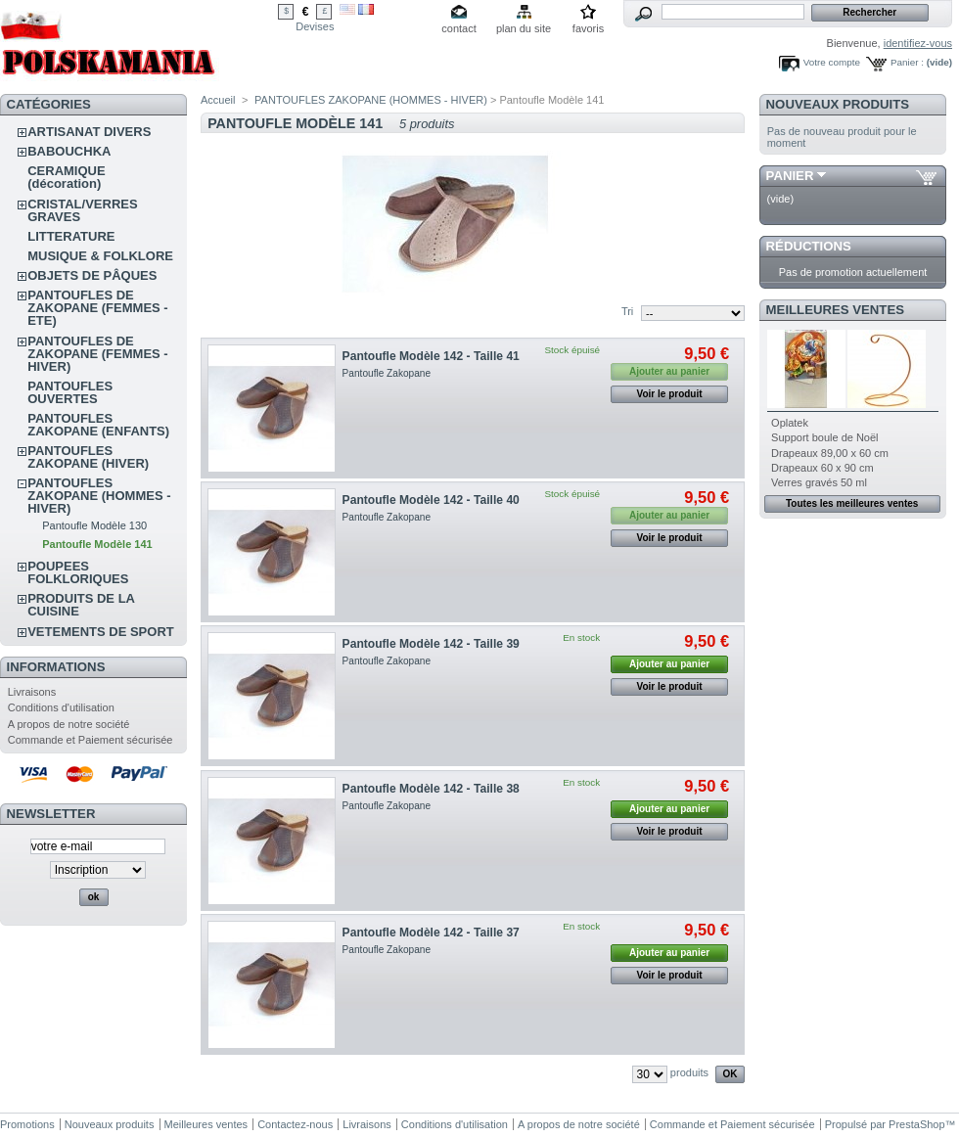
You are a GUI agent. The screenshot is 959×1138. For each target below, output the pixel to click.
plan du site (523, 28)
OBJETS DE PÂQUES (92, 275)
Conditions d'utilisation (61, 707)
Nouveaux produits (838, 104)
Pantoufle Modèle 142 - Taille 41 (431, 356)
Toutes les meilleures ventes (852, 503)
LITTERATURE (70, 236)
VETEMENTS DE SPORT (100, 631)
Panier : (907, 62)
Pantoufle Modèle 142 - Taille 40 (431, 500)
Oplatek (789, 423)
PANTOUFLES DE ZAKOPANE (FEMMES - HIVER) (97, 354)
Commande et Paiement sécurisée (90, 740)
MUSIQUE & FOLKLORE (100, 256)
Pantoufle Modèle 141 (97, 544)
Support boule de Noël (824, 437)
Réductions (808, 246)
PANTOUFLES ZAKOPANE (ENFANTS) (98, 424)
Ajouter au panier (669, 664)
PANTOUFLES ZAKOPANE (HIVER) (88, 457)
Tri (627, 311)
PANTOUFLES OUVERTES (70, 392)
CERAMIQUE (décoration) (66, 177)
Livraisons (32, 692)
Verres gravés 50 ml (819, 482)
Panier (790, 175)
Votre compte (831, 62)
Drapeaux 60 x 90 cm (822, 468)
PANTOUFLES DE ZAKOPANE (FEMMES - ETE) (97, 308)
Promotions (27, 1124)
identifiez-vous (918, 43)
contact (458, 28)
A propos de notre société (69, 724)
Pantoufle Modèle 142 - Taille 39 (431, 644)
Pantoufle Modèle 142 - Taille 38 (431, 789)
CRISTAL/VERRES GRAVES (82, 210)
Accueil (218, 100)
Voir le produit (670, 393)
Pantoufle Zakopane (387, 373)
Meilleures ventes (835, 309)
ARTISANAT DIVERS (89, 131)
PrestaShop (916, 1124)
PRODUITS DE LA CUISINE (80, 604)
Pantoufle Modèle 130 (94, 525)
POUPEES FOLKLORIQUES (77, 572)
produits (689, 1072)
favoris (588, 28)
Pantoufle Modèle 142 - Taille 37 (431, 932)
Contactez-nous (295, 1124)
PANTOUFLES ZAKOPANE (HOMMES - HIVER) (98, 496)
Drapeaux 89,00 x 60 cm (830, 453)
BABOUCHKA (69, 151)
